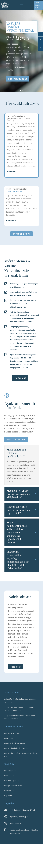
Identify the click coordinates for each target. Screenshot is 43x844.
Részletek (16, 666)
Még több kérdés (16, 439)
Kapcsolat (20, 377)
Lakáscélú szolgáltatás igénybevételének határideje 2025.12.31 (18, 118)
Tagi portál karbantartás (16, 189)
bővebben (11, 171)
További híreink (21, 233)
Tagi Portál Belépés (38, 5)
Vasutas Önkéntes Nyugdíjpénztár (20, 27)
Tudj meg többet (17, 79)
